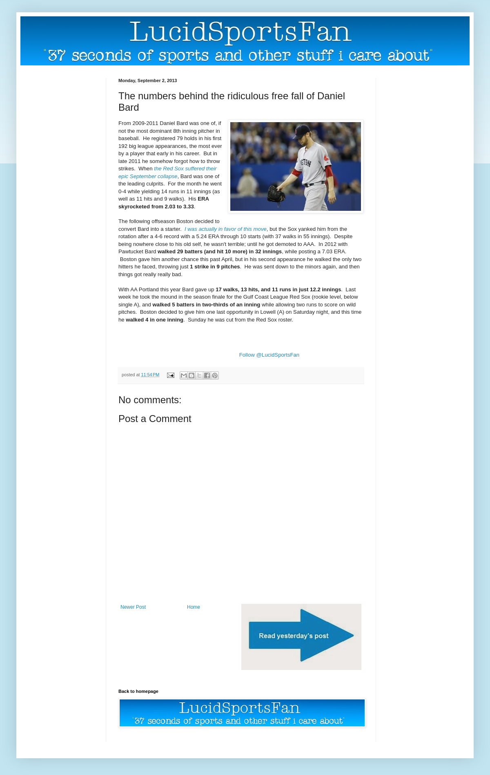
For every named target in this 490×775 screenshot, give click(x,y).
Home (193, 607)
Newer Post (133, 607)
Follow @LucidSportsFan (269, 355)
